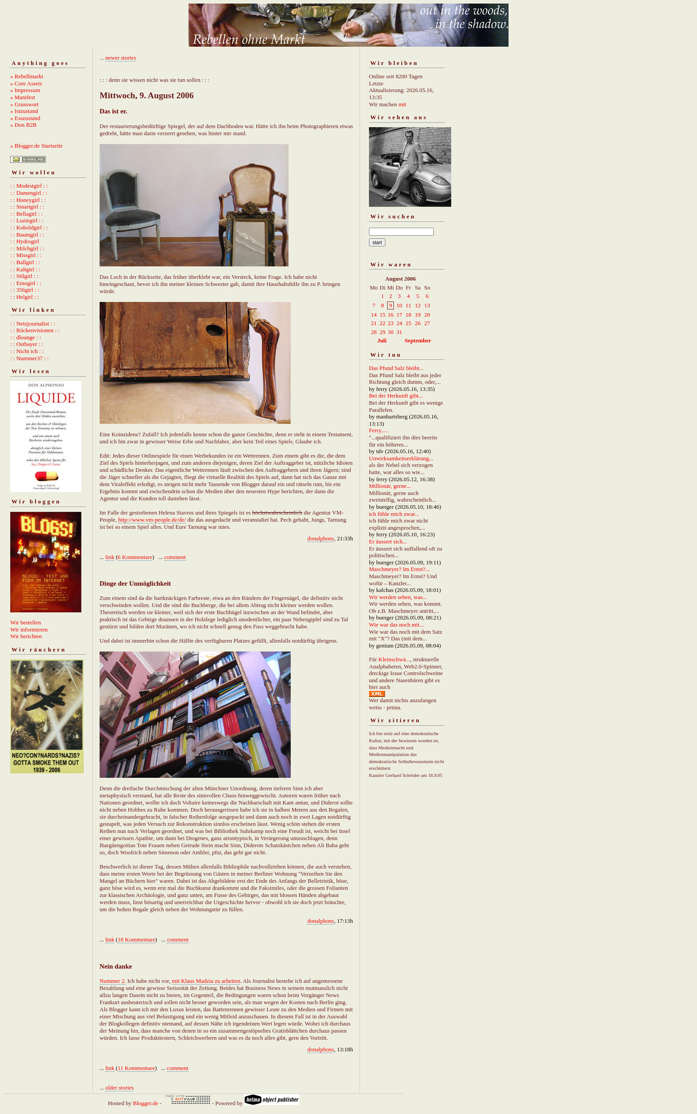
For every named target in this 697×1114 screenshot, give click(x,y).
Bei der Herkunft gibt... (396, 395)
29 (382, 332)
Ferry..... (379, 430)
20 (427, 314)
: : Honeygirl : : (28, 200)
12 (418, 305)
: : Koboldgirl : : (29, 227)
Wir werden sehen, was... (398, 597)
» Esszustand (25, 118)
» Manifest (22, 97)
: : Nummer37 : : (29, 358)
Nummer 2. (113, 980)
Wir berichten (26, 636)
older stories (119, 1087)
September (418, 340)
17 (399, 314)
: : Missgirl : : (26, 255)
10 (399, 305)
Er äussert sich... (388, 541)
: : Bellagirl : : (26, 213)
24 (399, 323)
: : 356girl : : (24, 289)
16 (390, 314)
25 (408, 323)
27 (427, 323)
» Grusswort (24, 104)
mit (402, 104)
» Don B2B (23, 124)
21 (374, 323)
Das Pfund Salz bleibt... (396, 368)
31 (399, 332)
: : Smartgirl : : (27, 206)
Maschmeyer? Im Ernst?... (399, 569)
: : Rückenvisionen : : (35, 330)
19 (418, 314)
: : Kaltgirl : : (25, 269)
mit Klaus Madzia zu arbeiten (206, 980)
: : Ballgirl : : (25, 262)
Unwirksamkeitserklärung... (401, 458)
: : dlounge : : (25, 337)
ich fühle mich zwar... (394, 514)
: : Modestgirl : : (29, 185)
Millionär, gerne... (390, 486)
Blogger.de (145, 1103)
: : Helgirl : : (24, 297)
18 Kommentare (136, 939)
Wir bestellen (25, 622)
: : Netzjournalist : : (32, 323)
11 (408, 305)
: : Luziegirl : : (27, 220)
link (109, 557)
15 (382, 314)
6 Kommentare (135, 557)
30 (390, 332)
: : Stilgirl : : (24, 276)
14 (374, 314)
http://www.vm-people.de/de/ (152, 519)
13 (427, 305)
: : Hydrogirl (24, 241)
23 (390, 323)
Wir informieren (29, 629)
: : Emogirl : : (25, 283)
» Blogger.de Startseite (36, 145)
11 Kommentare (136, 1068)
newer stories (120, 57)
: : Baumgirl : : (27, 234)
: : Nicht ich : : (27, 351)
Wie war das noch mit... (396, 624)
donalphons (320, 538)
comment (175, 557)
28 (374, 332)
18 (408, 314)
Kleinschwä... (394, 659)
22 (382, 323)
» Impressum (25, 90)
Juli (382, 340)
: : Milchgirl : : (27, 248)
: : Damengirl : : (28, 192)
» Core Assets (26, 83)
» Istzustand (24, 111)
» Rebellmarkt (26, 76)
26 (418, 323)
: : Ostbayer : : (26, 344)
